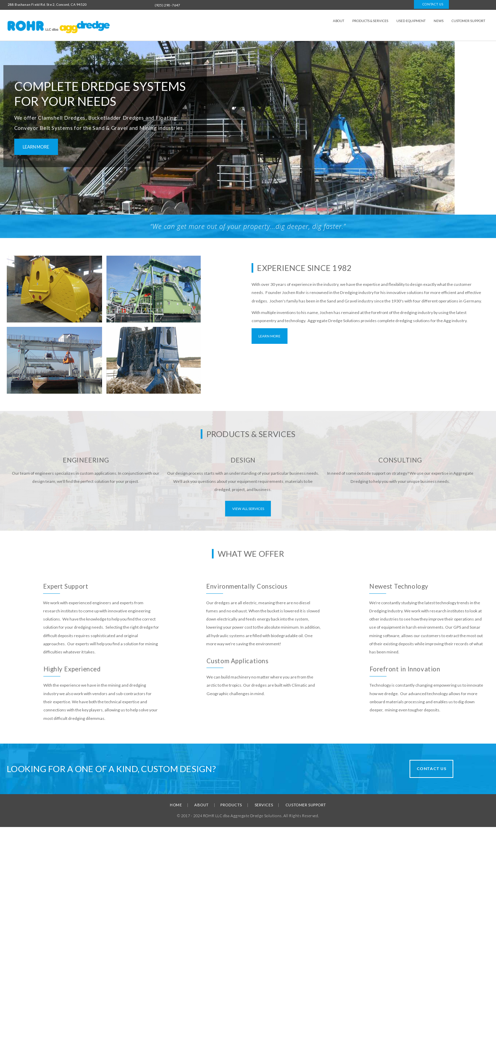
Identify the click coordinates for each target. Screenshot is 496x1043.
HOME (176, 805)
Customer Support (468, 21)
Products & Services (370, 21)
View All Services (248, 509)
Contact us (431, 4)
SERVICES (264, 805)
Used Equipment (410, 21)
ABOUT (201, 805)
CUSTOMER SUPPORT (305, 805)
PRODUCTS (231, 805)
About (338, 21)
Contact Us (432, 768)
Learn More (269, 336)
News (438, 21)
